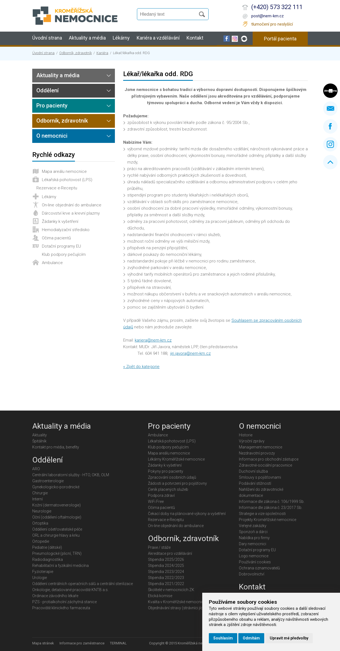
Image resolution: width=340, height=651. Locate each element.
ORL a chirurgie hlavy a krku (56, 535)
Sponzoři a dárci (253, 532)
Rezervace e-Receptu (56, 187)
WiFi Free (156, 501)
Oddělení (47, 90)
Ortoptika (40, 523)
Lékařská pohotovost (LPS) (67, 179)
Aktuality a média (87, 38)
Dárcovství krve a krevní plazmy (71, 213)
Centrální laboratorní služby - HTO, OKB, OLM (70, 475)
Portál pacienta (280, 38)
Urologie (39, 577)
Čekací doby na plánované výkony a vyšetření (187, 513)
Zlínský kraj (330, 90)
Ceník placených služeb (168, 489)
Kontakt (195, 38)
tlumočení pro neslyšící (272, 24)
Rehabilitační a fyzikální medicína (60, 565)
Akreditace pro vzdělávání (170, 553)
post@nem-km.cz (267, 15)
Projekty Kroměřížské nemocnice (267, 519)
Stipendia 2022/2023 (166, 577)
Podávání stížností (255, 483)
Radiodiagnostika (47, 559)
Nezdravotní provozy (257, 453)
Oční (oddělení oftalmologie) (56, 517)
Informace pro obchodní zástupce (268, 459)
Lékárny (121, 38)
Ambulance (52, 262)
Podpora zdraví (161, 495)
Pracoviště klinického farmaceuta (61, 608)
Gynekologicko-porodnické (55, 487)
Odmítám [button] (251, 638)
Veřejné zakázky (252, 525)
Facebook (330, 126)
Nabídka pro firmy (254, 538)
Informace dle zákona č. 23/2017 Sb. (270, 507)
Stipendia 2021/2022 (166, 583)
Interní (37, 499)
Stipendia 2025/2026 (166, 559)
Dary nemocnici (252, 544)
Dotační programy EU (61, 246)
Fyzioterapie (42, 571)
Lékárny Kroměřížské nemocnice (176, 459)
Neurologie (41, 511)
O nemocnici (52, 135)
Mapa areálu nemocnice (64, 171)
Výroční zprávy (252, 441)
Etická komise (160, 596)
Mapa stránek (43, 643)
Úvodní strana (47, 38)
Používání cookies (255, 562)
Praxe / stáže (159, 547)
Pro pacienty (52, 105)
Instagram (330, 144)
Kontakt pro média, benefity (55, 447)
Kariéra (102, 53)
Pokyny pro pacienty (165, 471)
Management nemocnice (260, 447)
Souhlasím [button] (223, 638)
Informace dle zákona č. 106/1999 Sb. (271, 501)
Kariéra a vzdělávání (158, 38)
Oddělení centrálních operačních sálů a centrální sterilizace (82, 583)
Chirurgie (40, 493)
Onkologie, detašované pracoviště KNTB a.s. (70, 590)
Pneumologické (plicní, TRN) (57, 553)
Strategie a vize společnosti (262, 513)
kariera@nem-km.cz (153, 340)
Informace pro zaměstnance (82, 643)
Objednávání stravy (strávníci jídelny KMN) (184, 608)
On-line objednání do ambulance (71, 205)
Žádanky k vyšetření (60, 221)
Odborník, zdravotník (75, 53)
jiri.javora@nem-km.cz (190, 353)
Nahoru (330, 162)
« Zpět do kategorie (141, 366)
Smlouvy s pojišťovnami (260, 477)
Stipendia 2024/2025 (166, 565)
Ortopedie (40, 541)
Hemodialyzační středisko (66, 229)
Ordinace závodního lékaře (55, 596)
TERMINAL (118, 643)
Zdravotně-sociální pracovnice (265, 465)
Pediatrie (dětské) (47, 547)
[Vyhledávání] (169, 14)
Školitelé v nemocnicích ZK (171, 590)
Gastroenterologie (48, 481)
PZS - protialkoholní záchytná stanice (64, 602)
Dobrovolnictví (251, 574)
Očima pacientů (56, 238)
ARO (36, 469)
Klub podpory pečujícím (64, 254)
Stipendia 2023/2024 (166, 571)
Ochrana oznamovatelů (259, 568)
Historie (245, 435)
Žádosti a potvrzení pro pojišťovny (177, 483)
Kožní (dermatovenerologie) (56, 505)
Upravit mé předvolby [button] (289, 638)
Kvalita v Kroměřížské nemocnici (176, 602)
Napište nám (330, 108)
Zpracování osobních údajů (172, 477)
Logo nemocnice (253, 556)
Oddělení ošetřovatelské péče (57, 529)
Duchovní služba (253, 471)
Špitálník (39, 441)
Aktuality (39, 435)
